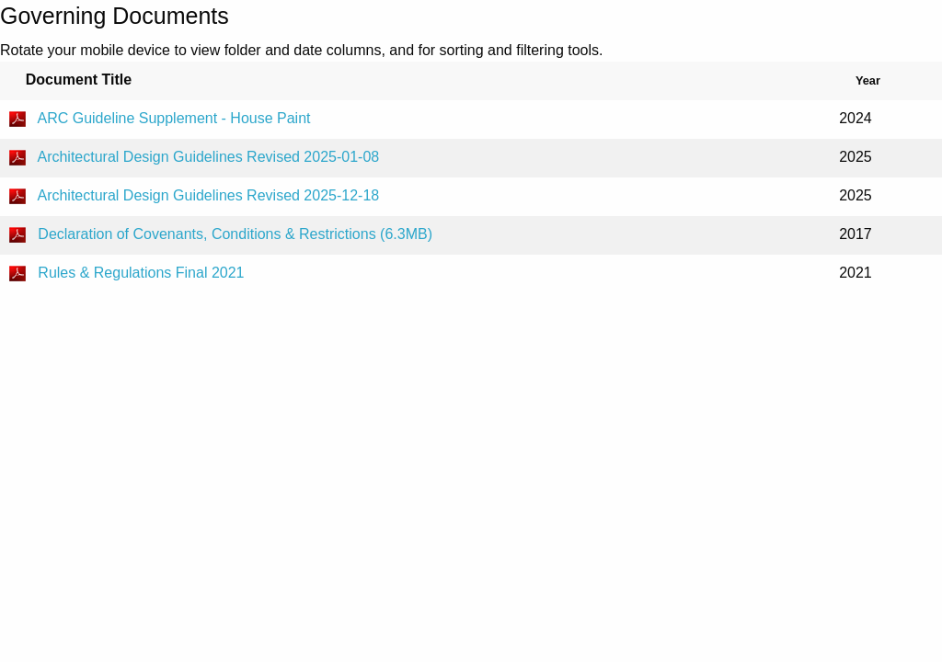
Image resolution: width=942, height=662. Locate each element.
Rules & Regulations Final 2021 (141, 272)
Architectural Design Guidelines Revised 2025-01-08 (208, 157)
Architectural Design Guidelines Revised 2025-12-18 (208, 195)
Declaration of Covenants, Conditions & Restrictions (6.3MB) (235, 234)
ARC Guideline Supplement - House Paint (173, 118)
